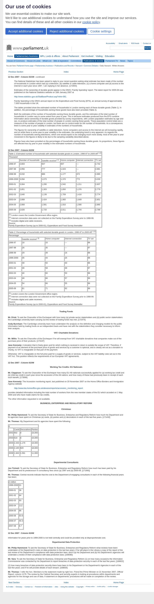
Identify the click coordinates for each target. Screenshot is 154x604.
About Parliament (70, 56)
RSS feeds (135, 43)
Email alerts (123, 43)
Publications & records (93, 61)
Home (10, 56)
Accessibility (110, 43)
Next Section (14, 582)
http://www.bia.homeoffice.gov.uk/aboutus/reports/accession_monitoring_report (48, 388)
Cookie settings (100, 31)
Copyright (79, 587)
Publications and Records (64, 66)
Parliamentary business (26, 56)
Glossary (19, 587)
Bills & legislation (61, 61)
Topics (130, 61)
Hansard (79, 66)
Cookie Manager (113, 586)
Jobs (56, 587)
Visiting (99, 56)
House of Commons (16, 61)
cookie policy (91, 22)
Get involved (87, 56)
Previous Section (15, 72)
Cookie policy (101, 586)
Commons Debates (91, 66)
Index (66, 72)
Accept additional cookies (25, 31)
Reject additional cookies (67, 31)
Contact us (147, 43)
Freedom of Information (43, 587)
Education (110, 56)
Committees (76, 61)
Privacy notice (90, 586)
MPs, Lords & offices (50, 56)
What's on (47, 61)
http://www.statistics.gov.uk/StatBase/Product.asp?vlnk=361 (40, 96)
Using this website (67, 587)
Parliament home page (25, 66)
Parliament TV (111, 61)
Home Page (118, 72)
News (122, 61)
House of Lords (33, 61)
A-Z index (9, 587)
